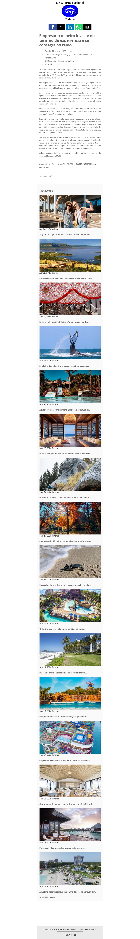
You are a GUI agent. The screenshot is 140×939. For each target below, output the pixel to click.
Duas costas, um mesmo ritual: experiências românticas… (65, 453)
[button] (53, 27)
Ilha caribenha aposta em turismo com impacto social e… (65, 585)
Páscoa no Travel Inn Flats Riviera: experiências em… (63, 672)
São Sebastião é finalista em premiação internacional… (64, 366)
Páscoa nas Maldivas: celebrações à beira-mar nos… (63, 848)
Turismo (70, 19)
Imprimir (49, 64)
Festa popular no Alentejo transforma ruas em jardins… (64, 322)
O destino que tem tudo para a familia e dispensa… (63, 629)
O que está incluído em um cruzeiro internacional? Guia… (65, 760)
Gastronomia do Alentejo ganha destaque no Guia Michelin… (67, 804)
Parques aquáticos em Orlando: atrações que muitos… (64, 716)
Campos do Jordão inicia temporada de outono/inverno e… (66, 541)
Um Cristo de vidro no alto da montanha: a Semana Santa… (66, 497)
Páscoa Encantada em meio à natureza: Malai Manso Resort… (67, 278)
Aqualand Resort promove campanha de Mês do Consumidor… (68, 892)
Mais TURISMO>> (47, 897)
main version (70, 934)
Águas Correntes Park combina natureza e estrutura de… (65, 409)
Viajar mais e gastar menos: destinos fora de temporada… (65, 234)
